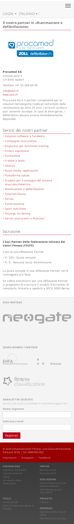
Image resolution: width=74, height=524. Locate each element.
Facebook (44, 457)
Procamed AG (12, 71)
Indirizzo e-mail (13, 421)
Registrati (11, 435)
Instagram (27, 457)
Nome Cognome (13, 408)
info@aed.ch (11, 91)
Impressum (10, 457)
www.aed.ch (10, 94)
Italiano (28, 13)
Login (9, 13)
